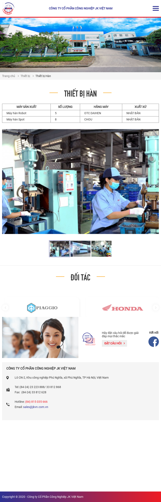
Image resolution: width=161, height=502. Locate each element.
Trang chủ (8, 76)
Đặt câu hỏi (114, 343)
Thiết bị (25, 76)
